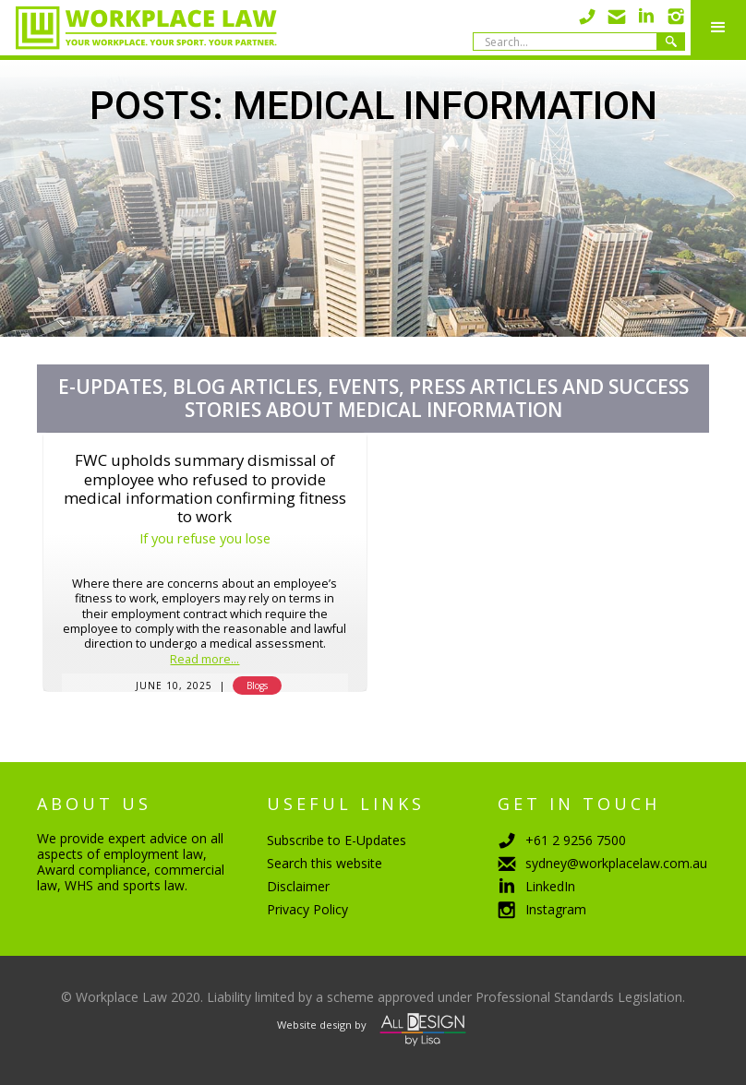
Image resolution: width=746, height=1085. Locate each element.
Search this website (324, 863)
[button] (718, 27)
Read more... (204, 660)
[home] (138, 27)
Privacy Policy (307, 909)
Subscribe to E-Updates (336, 840)
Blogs (257, 685)
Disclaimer (298, 886)
